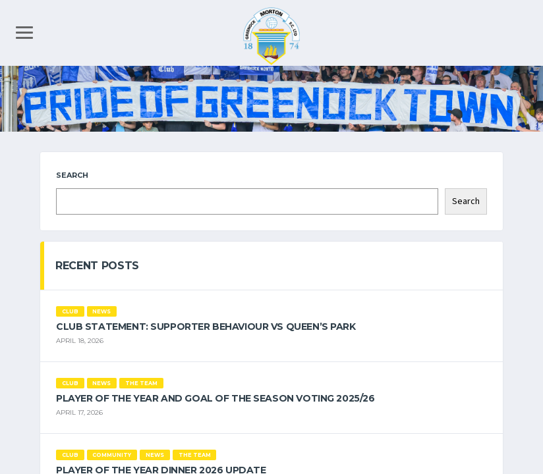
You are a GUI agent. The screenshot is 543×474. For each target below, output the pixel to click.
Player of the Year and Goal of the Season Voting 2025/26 (215, 398)
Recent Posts (97, 265)
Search (72, 175)
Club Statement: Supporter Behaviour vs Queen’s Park (206, 326)
